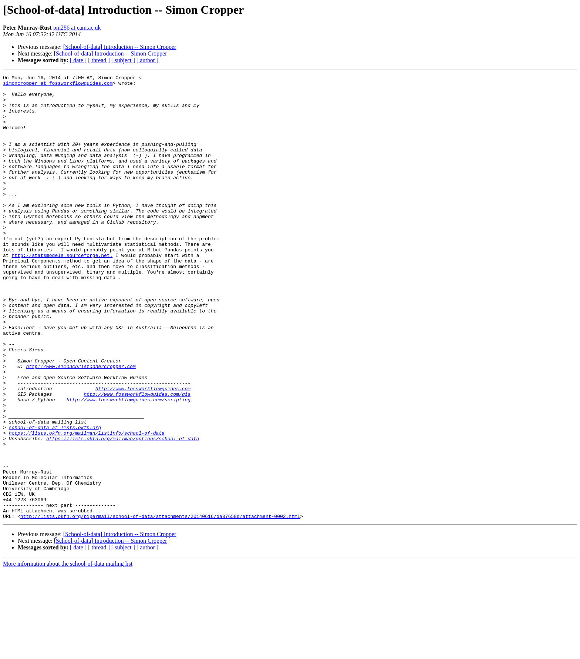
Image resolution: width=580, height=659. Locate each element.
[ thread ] (99, 60)
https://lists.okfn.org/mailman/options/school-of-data (122, 511)
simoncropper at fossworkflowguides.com (57, 85)
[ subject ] (123, 60)
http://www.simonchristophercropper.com (80, 425)
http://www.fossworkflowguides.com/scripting (128, 465)
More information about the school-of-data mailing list (67, 652)
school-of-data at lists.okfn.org (55, 498)
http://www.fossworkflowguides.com (142, 451)
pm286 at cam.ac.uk (77, 27)
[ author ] (147, 60)
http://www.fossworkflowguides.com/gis (137, 458)
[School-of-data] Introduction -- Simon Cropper (119, 47)
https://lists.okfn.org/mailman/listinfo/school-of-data (87, 505)
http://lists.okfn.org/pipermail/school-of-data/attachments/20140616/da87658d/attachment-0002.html (160, 605)
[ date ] (78, 60)
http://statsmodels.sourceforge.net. (61, 291)
